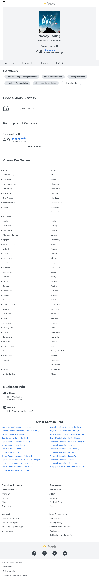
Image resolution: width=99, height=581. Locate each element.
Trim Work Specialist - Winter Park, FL (65, 463)
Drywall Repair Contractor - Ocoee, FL (17, 470)
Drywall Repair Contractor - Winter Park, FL (67, 434)
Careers (53, 498)
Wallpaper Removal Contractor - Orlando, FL (67, 467)
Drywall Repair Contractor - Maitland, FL (17, 467)
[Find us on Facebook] (34, 553)
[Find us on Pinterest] (44, 553)
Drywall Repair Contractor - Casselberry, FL (19, 463)
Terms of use (55, 518)
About (52, 494)
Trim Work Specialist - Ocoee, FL (63, 456)
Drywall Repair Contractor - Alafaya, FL (17, 456)
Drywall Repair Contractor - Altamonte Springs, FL (21, 460)
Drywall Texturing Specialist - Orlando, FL (66, 438)
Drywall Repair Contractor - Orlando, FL (65, 427)
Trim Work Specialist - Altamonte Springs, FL (67, 442)
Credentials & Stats (19, 98)
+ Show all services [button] (71, 83)
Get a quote (7, 531)
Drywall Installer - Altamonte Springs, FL (17, 442)
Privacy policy (56, 523)
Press (52, 506)
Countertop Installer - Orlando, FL (15, 438)
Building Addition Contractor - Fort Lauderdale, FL (21, 431)
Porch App (6, 506)
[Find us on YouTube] (65, 553)
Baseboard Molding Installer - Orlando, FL (18, 427)
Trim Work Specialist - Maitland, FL (63, 452)
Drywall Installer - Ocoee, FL (13, 449)
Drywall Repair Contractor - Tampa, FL (65, 431)
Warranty (6, 494)
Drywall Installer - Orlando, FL (13, 452)
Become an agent (10, 523)
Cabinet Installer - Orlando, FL (13, 434)
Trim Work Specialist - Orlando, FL (63, 460)
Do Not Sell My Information (61, 535)
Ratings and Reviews (20, 123)
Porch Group (55, 490)
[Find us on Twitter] (54, 553)
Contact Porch (56, 502)
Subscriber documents (60, 527)
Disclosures (55, 531)
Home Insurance (9, 490)
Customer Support (10, 518)
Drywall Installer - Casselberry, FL (15, 445)
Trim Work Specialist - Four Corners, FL (65, 449)
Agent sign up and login (12, 527)
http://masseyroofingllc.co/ (20, 411)
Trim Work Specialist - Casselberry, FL (65, 445)
